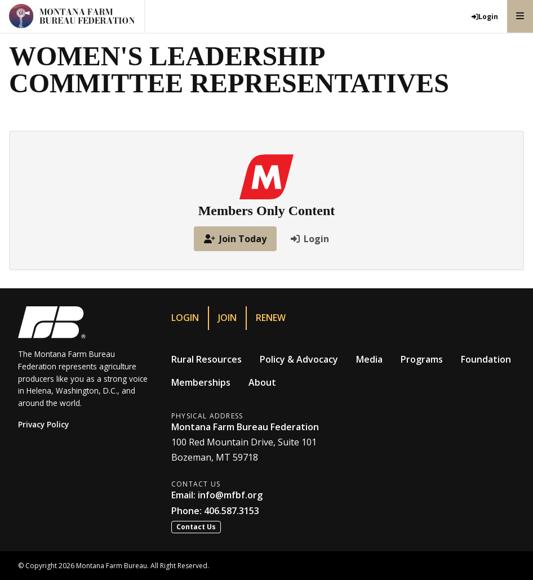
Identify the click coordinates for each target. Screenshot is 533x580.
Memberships (200, 382)
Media (369, 359)
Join (227, 317)
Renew (271, 317)
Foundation (486, 359)
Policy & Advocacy (299, 359)
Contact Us (196, 527)
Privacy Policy (43, 424)
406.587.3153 (231, 511)
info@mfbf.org (230, 495)
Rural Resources (206, 359)
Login (185, 317)
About (262, 382)
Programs (422, 359)
